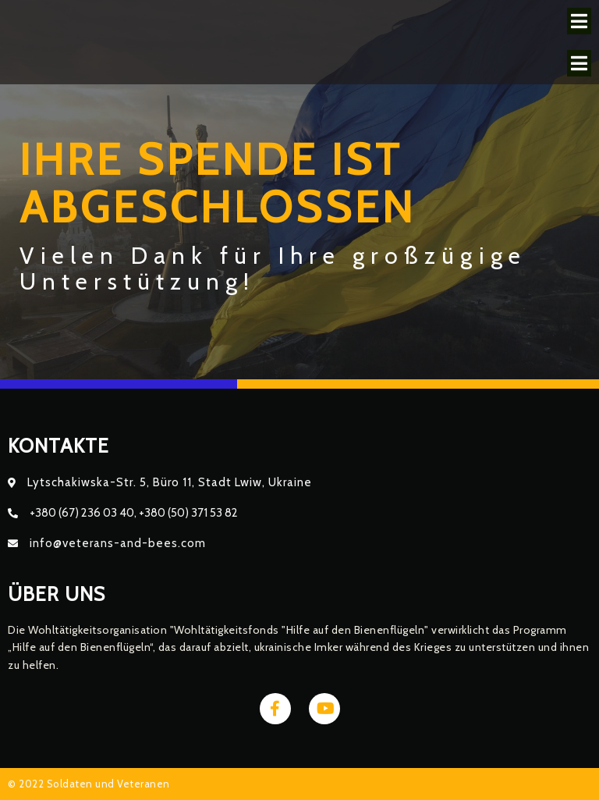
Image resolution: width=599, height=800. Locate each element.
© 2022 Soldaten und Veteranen (89, 783)
